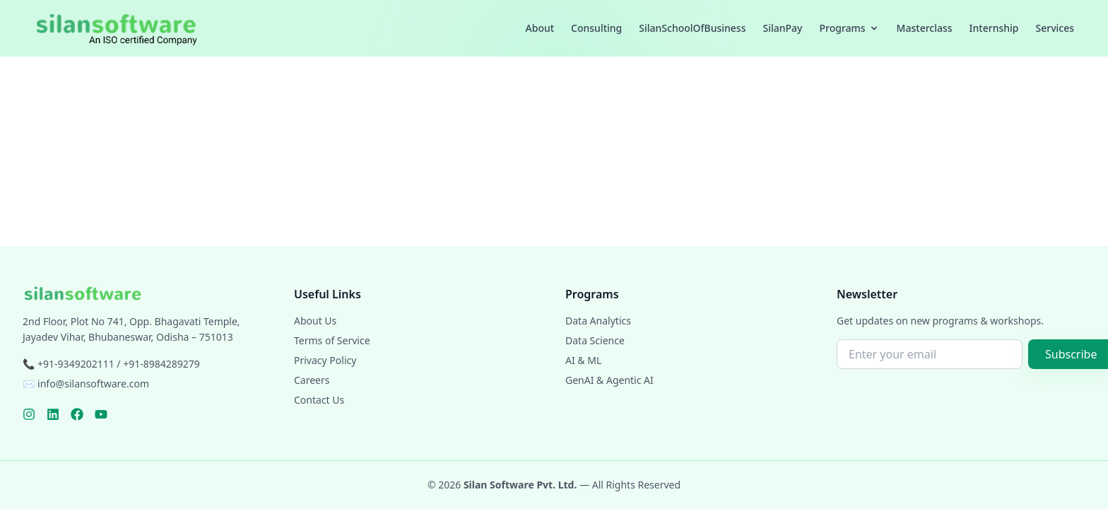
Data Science (595, 340)
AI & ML (583, 360)
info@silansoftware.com (93, 383)
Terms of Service (332, 340)
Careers (311, 380)
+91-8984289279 (161, 363)
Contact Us (319, 399)
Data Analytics (598, 320)
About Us (315, 320)
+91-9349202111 (75, 363)
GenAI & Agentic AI (609, 380)
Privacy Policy (325, 360)
